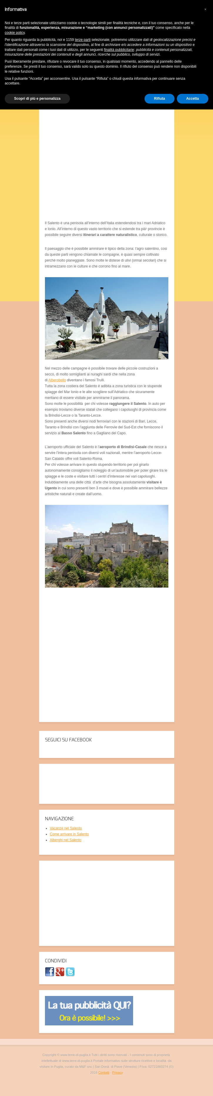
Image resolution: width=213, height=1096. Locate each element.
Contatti (103, 1072)
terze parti (82, 40)
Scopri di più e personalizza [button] (37, 99)
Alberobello (57, 380)
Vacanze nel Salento (66, 828)
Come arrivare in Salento (69, 834)
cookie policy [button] (15, 33)
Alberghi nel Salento (65, 840)
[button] (205, 9)
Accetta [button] (192, 99)
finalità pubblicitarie (119, 50)
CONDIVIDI (55, 961)
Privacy (117, 1072)
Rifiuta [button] (159, 99)
